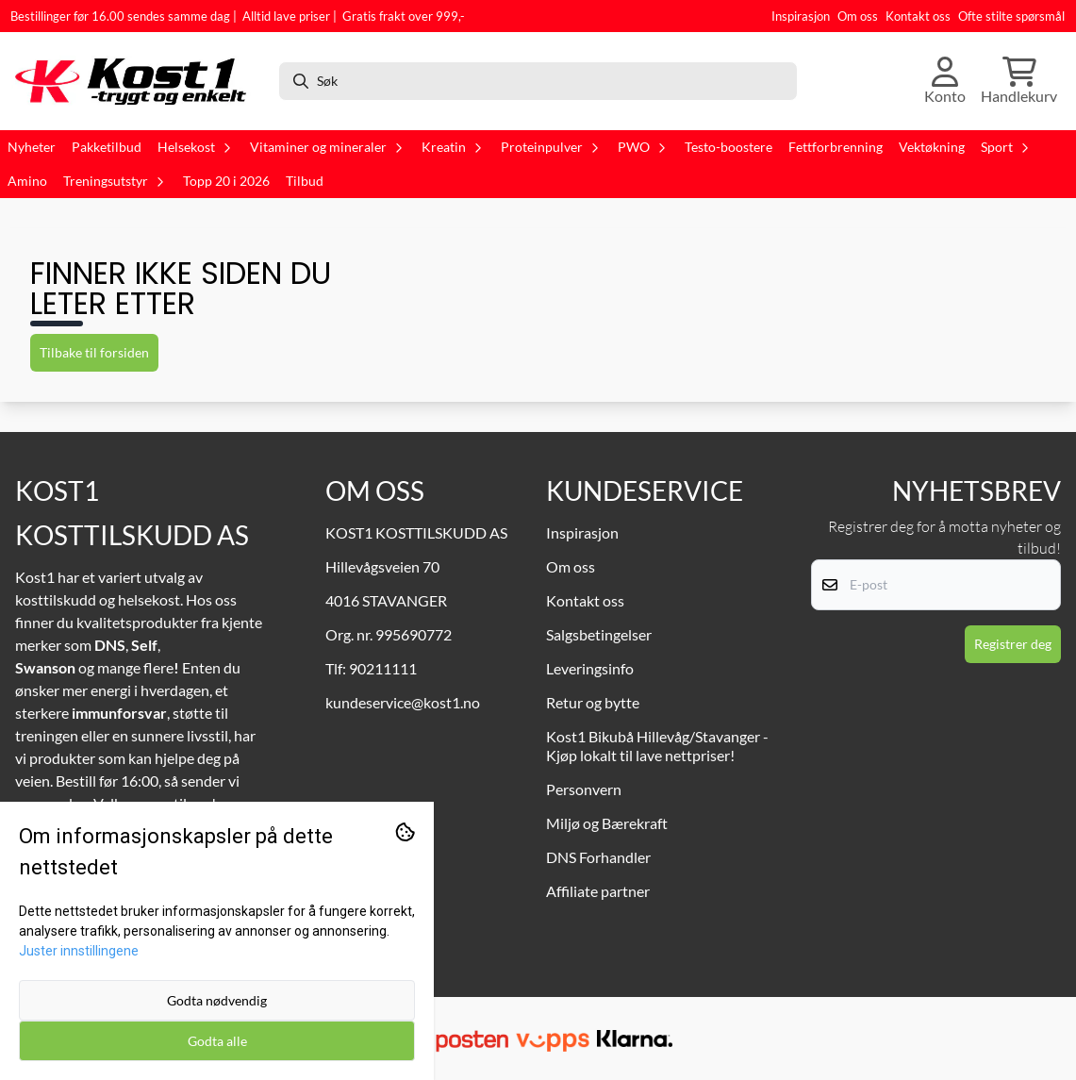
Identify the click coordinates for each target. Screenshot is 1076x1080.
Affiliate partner (598, 891)
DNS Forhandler (598, 857)
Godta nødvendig (217, 1000)
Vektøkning (932, 147)
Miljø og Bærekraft (607, 823)
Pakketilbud (106, 147)
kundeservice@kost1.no (402, 702)
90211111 (383, 668)
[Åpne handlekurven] (1019, 81)
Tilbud (304, 181)
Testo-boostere (728, 147)
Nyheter (32, 147)
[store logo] (137, 81)
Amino (27, 181)
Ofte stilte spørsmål (1011, 16)
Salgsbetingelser (599, 634)
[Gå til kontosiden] (945, 81)
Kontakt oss (918, 16)
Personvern (583, 789)
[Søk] (538, 81)
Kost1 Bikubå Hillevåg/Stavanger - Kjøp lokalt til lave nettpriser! (657, 745)
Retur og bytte (592, 702)
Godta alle (217, 1041)
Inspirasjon (800, 16)
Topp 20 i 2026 (226, 181)
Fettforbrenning (835, 147)
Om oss (857, 16)
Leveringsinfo (590, 668)
